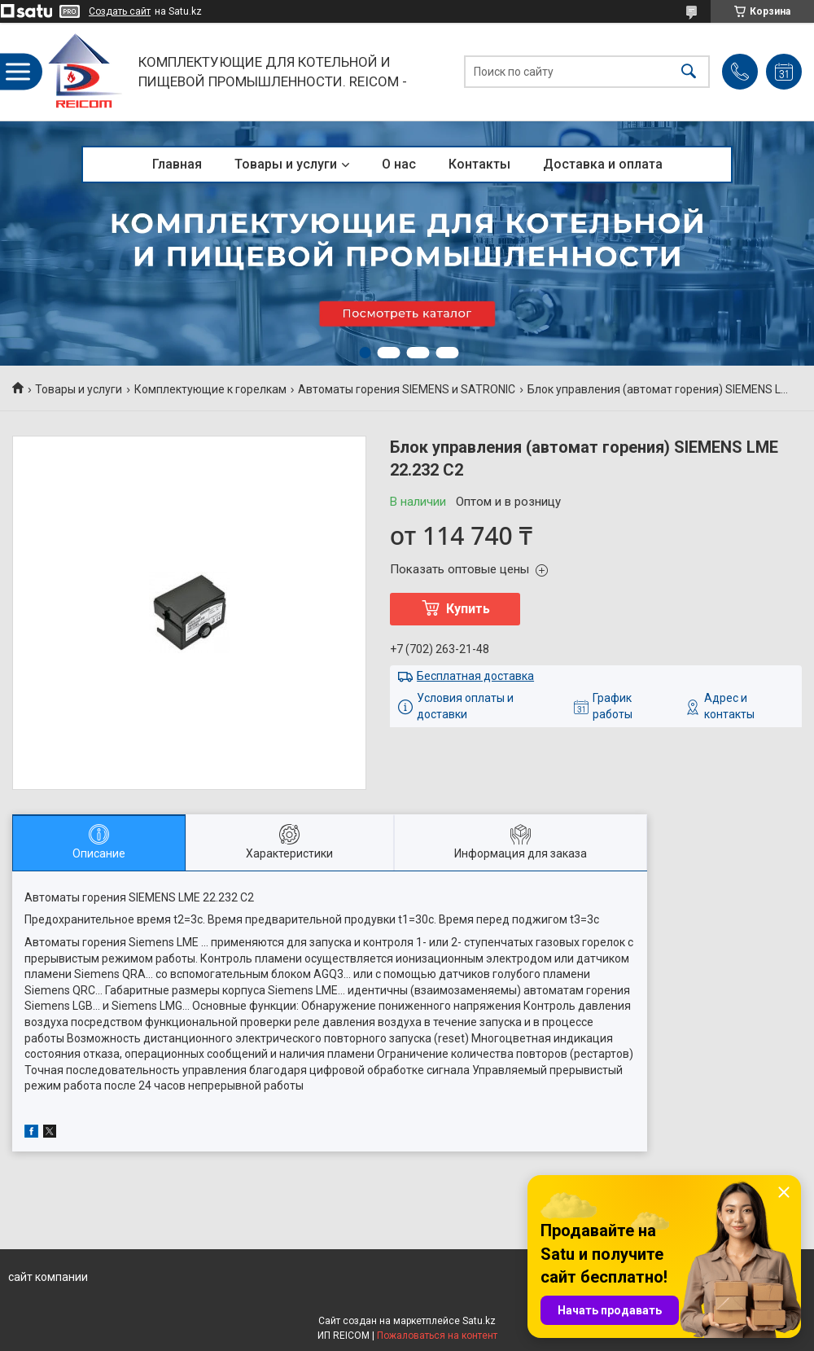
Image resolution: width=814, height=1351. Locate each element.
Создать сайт (120, 11)
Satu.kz (479, 1321)
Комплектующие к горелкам (210, 389)
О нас (399, 164)
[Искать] (688, 72)
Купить (468, 608)
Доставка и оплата (603, 164)
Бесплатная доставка (475, 675)
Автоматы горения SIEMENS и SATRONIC (406, 389)
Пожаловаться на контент (437, 1335)
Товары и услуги (285, 164)
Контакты (479, 164)
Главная (177, 164)
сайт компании (48, 1276)
